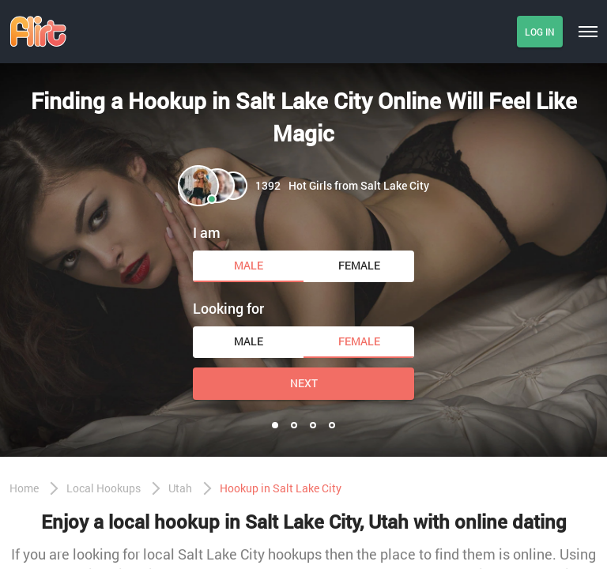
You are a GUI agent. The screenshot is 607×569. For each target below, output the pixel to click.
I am (207, 232)
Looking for (228, 308)
